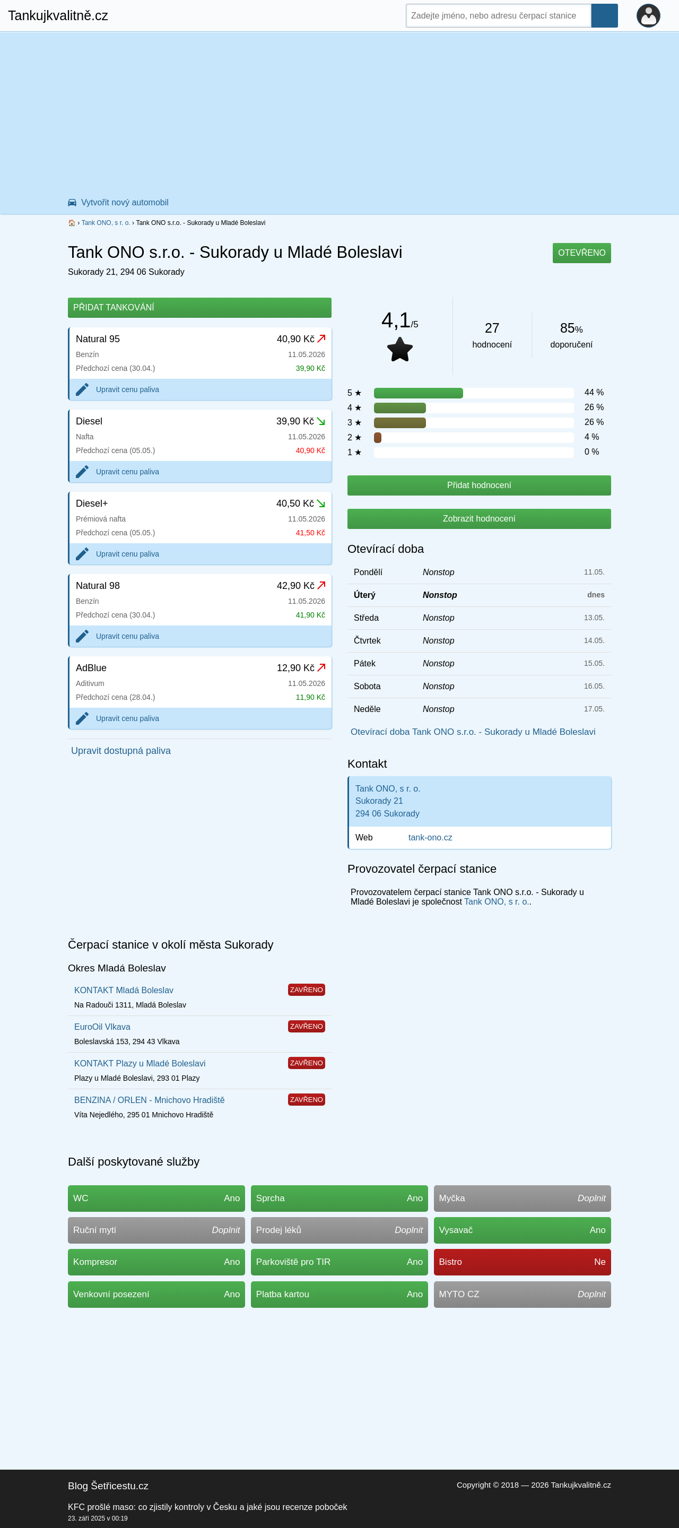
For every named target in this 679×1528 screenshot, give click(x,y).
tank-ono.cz (430, 837)
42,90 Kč (301, 585)
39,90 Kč (300, 421)
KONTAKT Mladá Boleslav (123, 990)
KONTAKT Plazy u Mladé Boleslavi (140, 1063)
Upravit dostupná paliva (121, 750)
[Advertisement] (339, 112)
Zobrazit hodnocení (479, 518)
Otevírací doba (385, 548)
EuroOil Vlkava (102, 1026)
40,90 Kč (301, 339)
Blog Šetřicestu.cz (108, 1485)
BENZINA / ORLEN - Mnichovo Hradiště (149, 1100)
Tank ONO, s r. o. (106, 223)
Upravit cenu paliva (127, 389)
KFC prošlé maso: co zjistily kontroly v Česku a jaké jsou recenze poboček (207, 1507)
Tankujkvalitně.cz (58, 15)
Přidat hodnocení (479, 485)
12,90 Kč (301, 668)
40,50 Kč (300, 503)
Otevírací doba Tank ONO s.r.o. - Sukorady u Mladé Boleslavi (473, 732)
